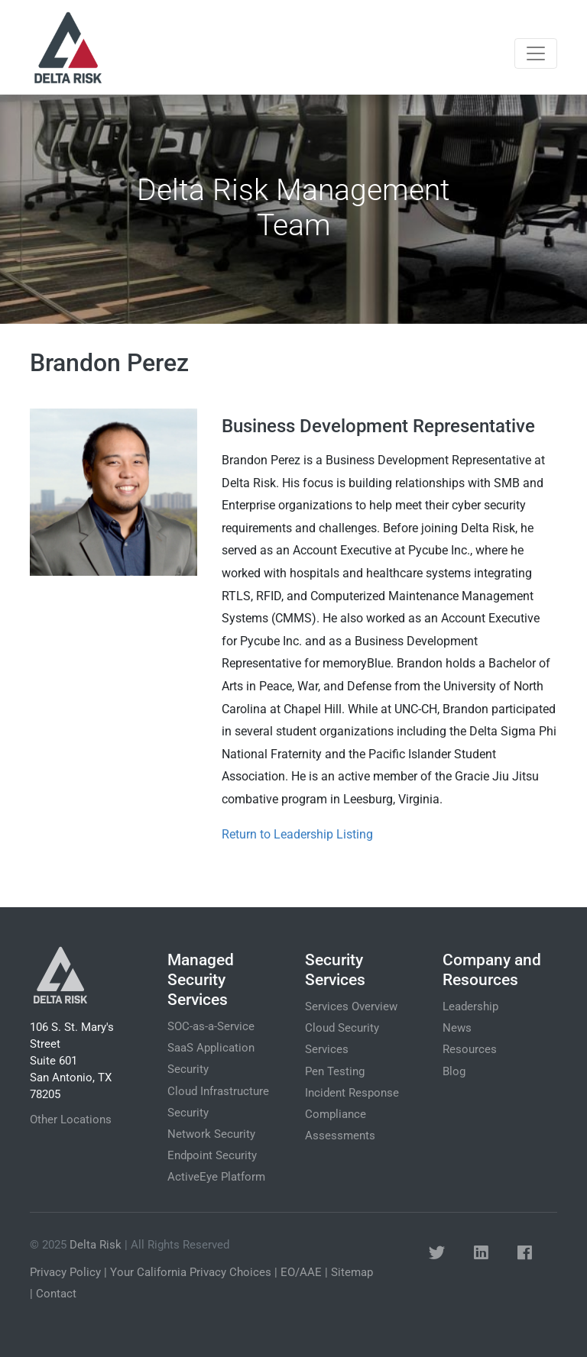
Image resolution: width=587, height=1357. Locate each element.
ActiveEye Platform (216, 1177)
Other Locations (71, 1119)
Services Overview (351, 1006)
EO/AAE (301, 1272)
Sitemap (352, 1272)
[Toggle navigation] (535, 53)
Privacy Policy (65, 1272)
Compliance (335, 1114)
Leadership (470, 1006)
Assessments (340, 1135)
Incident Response (352, 1093)
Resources (470, 1049)
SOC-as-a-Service (211, 1026)
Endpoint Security (212, 1155)
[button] (437, 1253)
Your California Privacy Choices (190, 1272)
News (457, 1028)
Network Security (211, 1134)
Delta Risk (96, 1245)
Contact (56, 1293)
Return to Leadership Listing (297, 834)
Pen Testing (335, 1071)
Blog (454, 1071)
